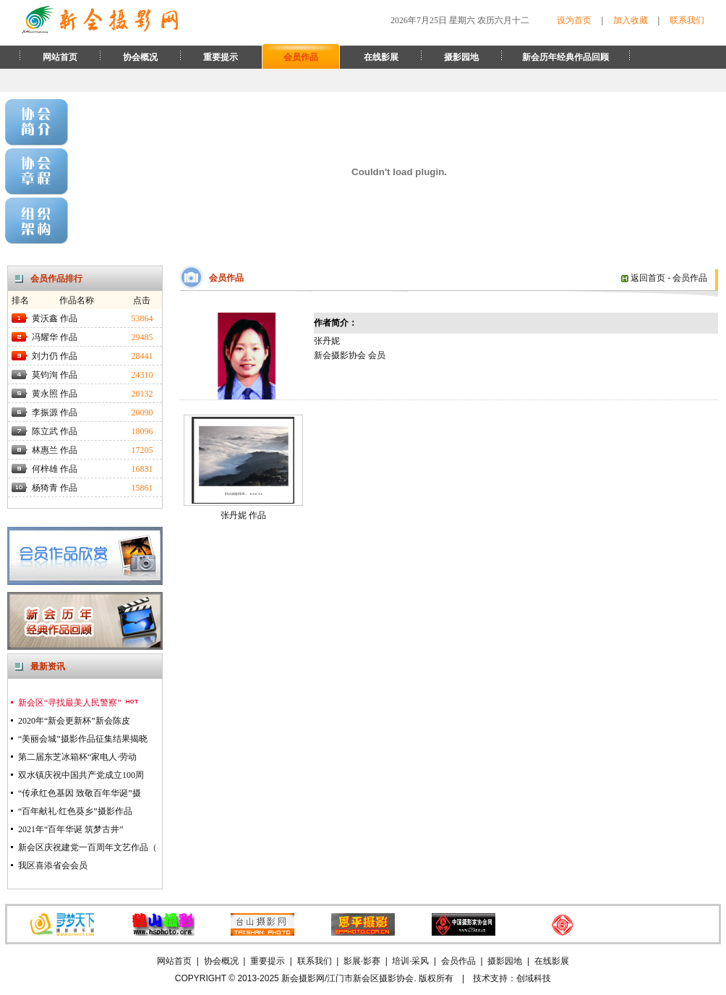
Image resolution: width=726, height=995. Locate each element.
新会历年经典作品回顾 (565, 57)
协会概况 (140, 57)
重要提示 (220, 57)
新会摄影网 (303, 978)
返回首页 (643, 278)
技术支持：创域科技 (512, 978)
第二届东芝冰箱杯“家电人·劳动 (77, 757)
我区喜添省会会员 (52, 865)
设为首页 (574, 20)
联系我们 (687, 20)
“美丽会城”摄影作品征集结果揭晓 (83, 739)
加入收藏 (630, 20)
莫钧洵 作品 (54, 375)
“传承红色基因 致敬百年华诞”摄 (79, 793)
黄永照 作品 (54, 394)
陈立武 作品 (54, 431)
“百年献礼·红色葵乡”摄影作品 (75, 811)
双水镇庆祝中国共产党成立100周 (81, 775)
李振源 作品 (54, 412)
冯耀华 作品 (54, 337)
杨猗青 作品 (54, 488)
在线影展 (381, 57)
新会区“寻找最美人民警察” (79, 703)
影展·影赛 (361, 961)
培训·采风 (410, 961)
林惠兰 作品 (54, 450)
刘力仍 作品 (54, 356)
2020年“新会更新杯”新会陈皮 (74, 721)
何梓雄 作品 (54, 469)
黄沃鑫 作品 (54, 318)
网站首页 (60, 57)
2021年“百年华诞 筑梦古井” (71, 829)
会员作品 (300, 57)
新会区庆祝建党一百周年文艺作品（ (87, 847)
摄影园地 (461, 57)
